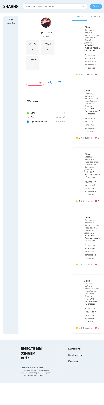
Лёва (87, 27)
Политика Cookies (29, 370)
